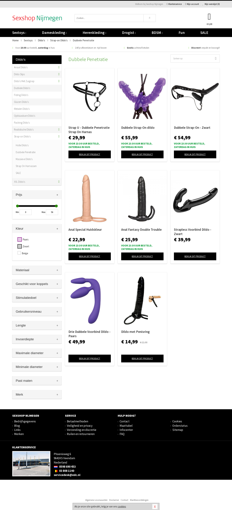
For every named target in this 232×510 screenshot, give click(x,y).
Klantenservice (174, 4)
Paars (26, 239)
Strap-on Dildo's (22, 136)
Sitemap (177, 430)
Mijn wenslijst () (211, 4)
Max (43, 212)
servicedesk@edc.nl (67, 475)
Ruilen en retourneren (81, 434)
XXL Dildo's (19, 181)
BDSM (157, 32)
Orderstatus (180, 426)
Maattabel (126, 426)
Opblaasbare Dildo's (24, 115)
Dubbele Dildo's (22, 88)
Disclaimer (114, 500)
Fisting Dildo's (21, 95)
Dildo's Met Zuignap (24, 81)
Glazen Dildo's (21, 102)
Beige (25, 253)
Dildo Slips (19, 74)
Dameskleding (54, 32)
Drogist (129, 32)
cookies (122, 506)
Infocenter (126, 430)
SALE (204, 32)
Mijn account (192, 4)
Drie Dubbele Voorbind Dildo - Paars (89, 334)
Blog (17, 426)
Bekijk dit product (89, 154)
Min (17, 212)
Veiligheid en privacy (79, 426)
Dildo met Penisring (135, 332)
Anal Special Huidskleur (85, 229)
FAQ (122, 434)
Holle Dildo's (22, 145)
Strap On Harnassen (26, 166)
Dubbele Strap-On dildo (138, 127)
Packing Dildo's (22, 122)
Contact (124, 421)
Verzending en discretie (81, 430)
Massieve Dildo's (24, 159)
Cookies (177, 421)
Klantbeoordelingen (139, 500)
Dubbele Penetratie (25, 152)
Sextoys (19, 32)
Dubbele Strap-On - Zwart (192, 127)
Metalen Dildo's (22, 108)
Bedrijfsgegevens (25, 421)
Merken (19, 434)
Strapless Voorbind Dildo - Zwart (192, 231)
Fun (182, 32)
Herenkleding (94, 32)
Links (17, 430)
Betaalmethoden (77, 421)
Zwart (26, 246)
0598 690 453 (65, 467)
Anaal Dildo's (20, 67)
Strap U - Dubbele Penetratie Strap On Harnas (89, 129)
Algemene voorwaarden (96, 500)
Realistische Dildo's (24, 129)
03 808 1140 (64, 471)
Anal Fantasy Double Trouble (141, 229)
